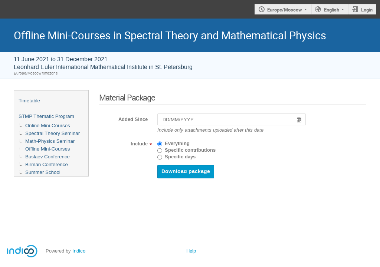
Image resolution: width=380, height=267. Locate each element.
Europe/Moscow (284, 9)
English (331, 9)
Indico (78, 251)
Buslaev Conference (47, 156)
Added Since (133, 119)
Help (191, 251)
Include (139, 144)
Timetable (29, 100)
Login (367, 9)
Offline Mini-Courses (47, 149)
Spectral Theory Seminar (52, 133)
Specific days (180, 157)
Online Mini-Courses (47, 125)
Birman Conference (46, 164)
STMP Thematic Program (46, 116)
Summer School (42, 172)
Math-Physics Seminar (50, 141)
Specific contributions (190, 150)
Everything (177, 143)
